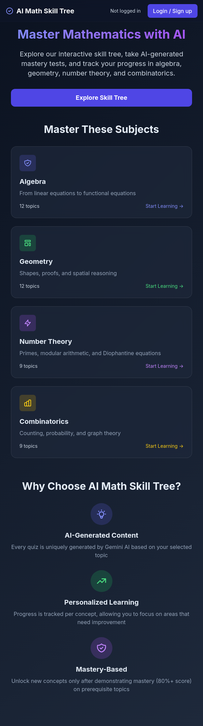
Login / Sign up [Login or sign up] (172, 11)
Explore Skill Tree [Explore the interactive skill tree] (101, 97)
